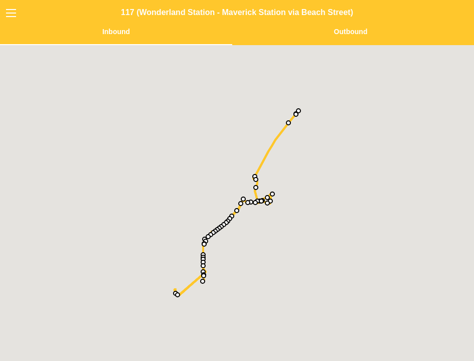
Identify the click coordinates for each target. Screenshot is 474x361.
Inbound (116, 32)
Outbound (351, 32)
